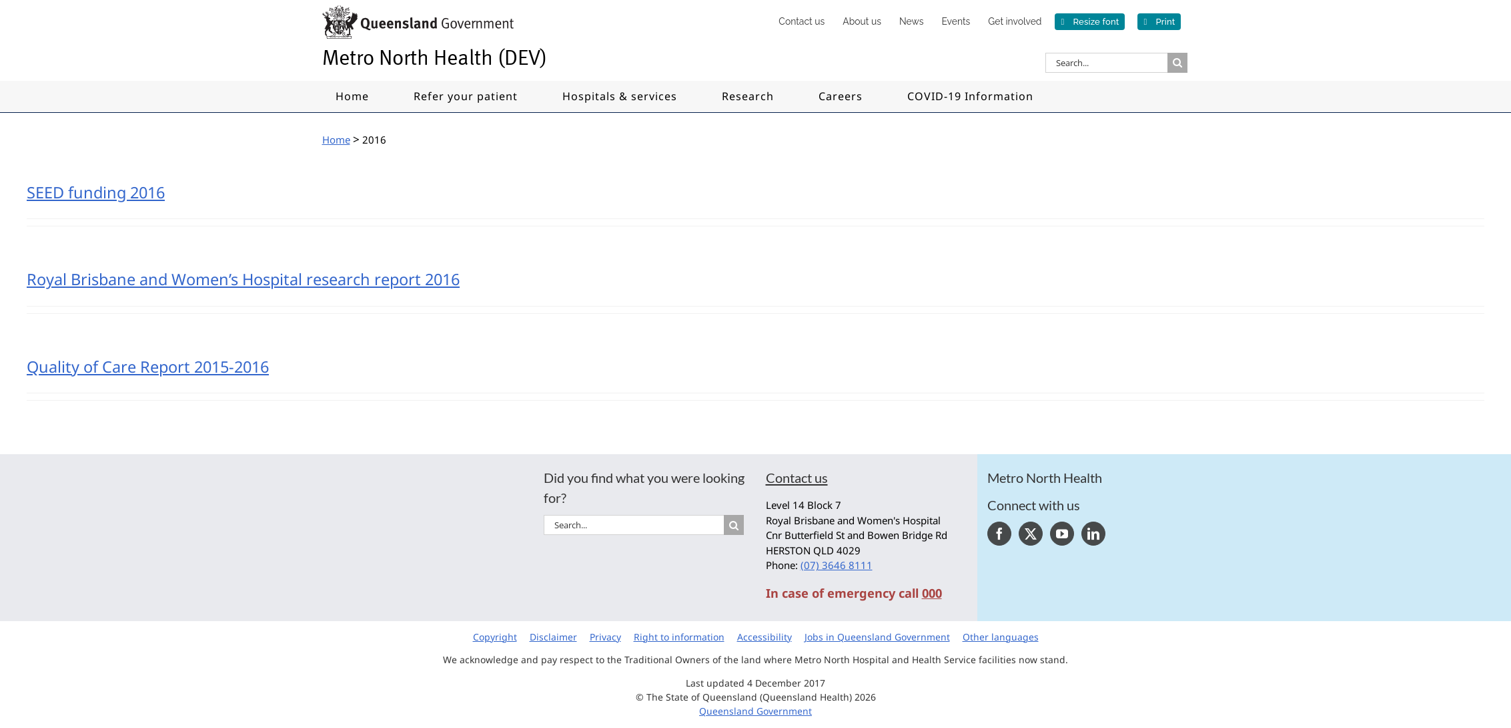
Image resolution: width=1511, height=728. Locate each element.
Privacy (605, 636)
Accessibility (764, 636)
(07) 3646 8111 (837, 565)
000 (932, 593)
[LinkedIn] (1093, 534)
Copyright (495, 636)
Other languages (1001, 636)
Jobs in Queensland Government (877, 636)
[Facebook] (999, 534)
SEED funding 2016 (96, 192)
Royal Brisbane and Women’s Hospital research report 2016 (243, 279)
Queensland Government (755, 711)
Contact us (797, 478)
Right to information (679, 636)
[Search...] (1106, 63)
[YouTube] (1062, 534)
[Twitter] (1031, 534)
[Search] (1177, 63)
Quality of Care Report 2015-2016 (148, 366)
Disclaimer (553, 636)
